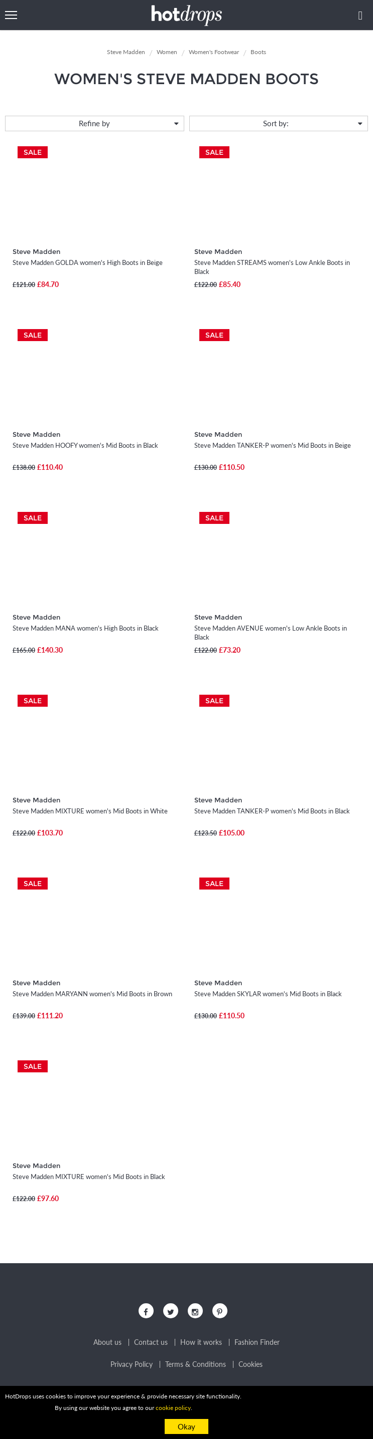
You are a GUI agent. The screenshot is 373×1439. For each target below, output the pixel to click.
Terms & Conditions (195, 1364)
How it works (201, 1342)
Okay (186, 1426)
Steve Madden (36, 251)
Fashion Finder (257, 1342)
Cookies (250, 1364)
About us (107, 1342)
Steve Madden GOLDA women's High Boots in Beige (88, 262)
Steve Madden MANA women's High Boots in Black (86, 628)
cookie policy (173, 1407)
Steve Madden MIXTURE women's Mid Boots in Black (89, 1177)
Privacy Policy (131, 1364)
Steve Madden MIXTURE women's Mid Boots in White (90, 811)
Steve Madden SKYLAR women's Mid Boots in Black (268, 994)
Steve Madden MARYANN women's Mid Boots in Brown (92, 994)
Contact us (151, 1342)
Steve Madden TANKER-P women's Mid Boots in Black (272, 811)
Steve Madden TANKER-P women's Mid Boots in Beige (272, 445)
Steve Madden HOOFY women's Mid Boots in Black (85, 445)
